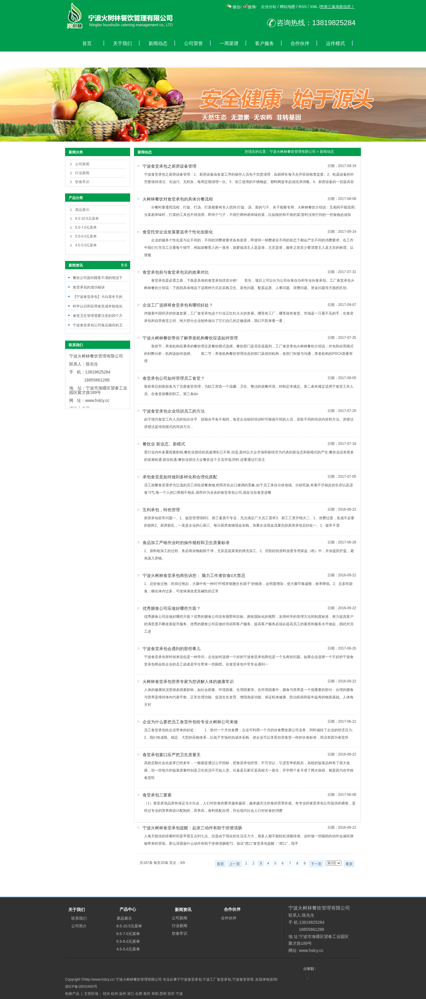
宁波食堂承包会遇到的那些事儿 (172, 649)
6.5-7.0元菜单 (86, 227)
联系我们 (79, 918)
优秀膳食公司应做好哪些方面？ (172, 608)
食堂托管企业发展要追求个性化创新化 (178, 232)
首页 (87, 43)
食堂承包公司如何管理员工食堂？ (174, 378)
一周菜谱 (229, 43)
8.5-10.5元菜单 (87, 219)
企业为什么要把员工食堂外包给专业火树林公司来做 (190, 722)
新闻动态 (158, 43)
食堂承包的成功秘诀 (89, 287)
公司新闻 (82, 164)
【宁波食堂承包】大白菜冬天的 (97, 297)
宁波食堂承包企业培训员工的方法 (174, 411)
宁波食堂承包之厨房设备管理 (169, 166)
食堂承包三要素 (157, 795)
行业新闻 (82, 173)
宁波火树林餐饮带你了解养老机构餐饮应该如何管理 (190, 338)
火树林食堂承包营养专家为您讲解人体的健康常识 (188, 681)
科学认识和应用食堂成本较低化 (97, 306)
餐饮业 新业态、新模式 (164, 444)
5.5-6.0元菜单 (86, 236)
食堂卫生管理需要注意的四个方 (97, 316)
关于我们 (122, 43)
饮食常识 (82, 182)
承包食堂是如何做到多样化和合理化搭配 (180, 477)
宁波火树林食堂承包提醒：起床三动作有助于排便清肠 (192, 828)
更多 (124, 265)
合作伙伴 (300, 43)
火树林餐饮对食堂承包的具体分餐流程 (178, 199)
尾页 (349, 864)
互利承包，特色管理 (161, 510)
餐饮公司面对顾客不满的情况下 (97, 278)
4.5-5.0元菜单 (86, 245)
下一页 (316, 864)
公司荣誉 (193, 43)
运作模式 (335, 43)
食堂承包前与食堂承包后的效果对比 (176, 272)
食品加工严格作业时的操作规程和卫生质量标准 (186, 543)
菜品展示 (82, 210)
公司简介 (79, 926)
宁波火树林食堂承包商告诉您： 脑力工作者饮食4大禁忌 (194, 575)
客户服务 (264, 43)
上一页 (234, 864)
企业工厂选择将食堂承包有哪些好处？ (178, 305)
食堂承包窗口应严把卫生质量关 (172, 755)
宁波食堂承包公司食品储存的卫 (97, 325)
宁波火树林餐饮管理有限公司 (293, 152)
